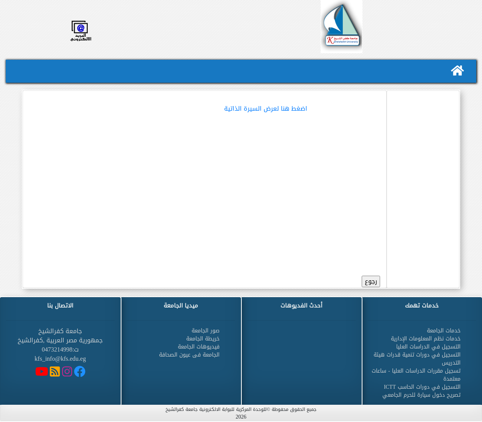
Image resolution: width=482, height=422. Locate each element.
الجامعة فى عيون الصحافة (189, 355)
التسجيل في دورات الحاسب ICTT (422, 387)
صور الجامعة (206, 330)
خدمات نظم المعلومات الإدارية (426, 339)
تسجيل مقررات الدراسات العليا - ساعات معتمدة (416, 375)
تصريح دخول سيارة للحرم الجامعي (421, 395)
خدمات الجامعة (444, 330)
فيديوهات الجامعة (199, 347)
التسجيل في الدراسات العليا (428, 347)
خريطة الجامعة (203, 339)
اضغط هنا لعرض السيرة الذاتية (265, 108)
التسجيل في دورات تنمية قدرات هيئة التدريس (417, 359)
